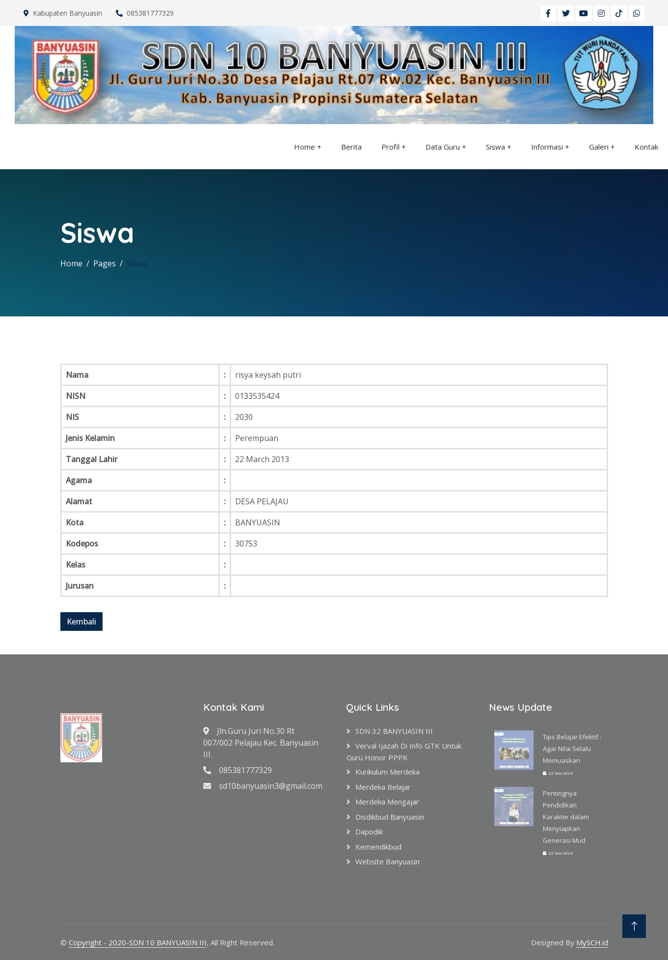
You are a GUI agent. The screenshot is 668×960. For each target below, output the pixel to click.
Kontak (646, 147)
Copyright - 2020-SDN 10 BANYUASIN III (138, 942)
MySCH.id (592, 942)
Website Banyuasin (387, 861)
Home (304, 147)
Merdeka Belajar (383, 787)
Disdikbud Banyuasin (389, 817)
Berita (351, 147)
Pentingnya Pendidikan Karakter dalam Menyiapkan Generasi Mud (566, 817)
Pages (104, 263)
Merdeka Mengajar (387, 801)
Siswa (495, 147)
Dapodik (369, 831)
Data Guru (443, 147)
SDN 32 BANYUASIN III (394, 731)
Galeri (599, 147)
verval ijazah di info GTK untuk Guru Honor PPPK (404, 751)
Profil (390, 147)
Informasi (547, 147)
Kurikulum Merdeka (387, 772)
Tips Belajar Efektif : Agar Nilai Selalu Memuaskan (572, 748)
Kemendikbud (378, 847)
